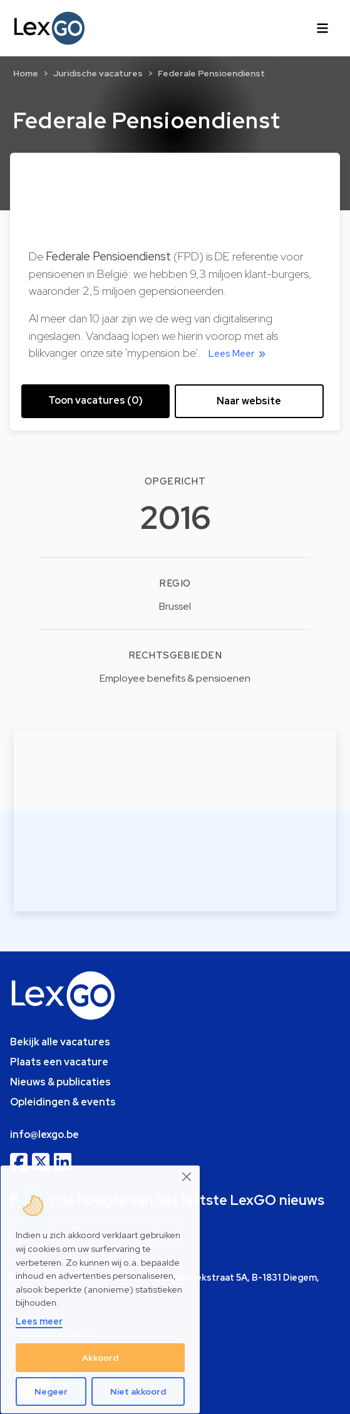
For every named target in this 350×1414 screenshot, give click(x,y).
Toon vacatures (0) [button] (95, 400)
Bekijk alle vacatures (60, 1041)
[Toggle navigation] (322, 28)
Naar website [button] (249, 400)
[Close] (187, 1177)
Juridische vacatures (98, 73)
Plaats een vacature (59, 1061)
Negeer (51, 1391)
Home (25, 73)
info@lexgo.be (44, 1134)
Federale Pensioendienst (211, 73)
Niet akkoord (138, 1391)
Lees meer (39, 1321)
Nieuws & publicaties (60, 1082)
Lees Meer (238, 353)
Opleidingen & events (63, 1102)
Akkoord (100, 1357)
